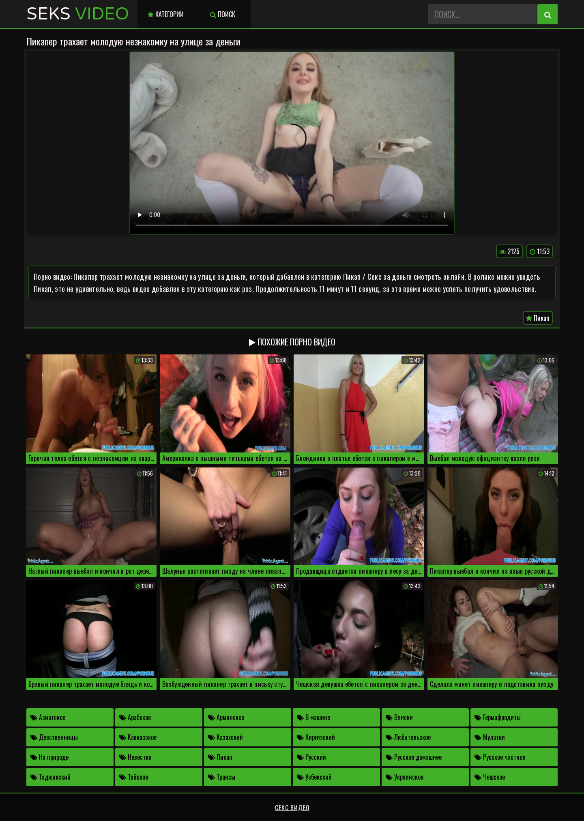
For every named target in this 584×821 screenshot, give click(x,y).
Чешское (489, 777)
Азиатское (47, 717)
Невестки (135, 757)
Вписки (399, 717)
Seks (77, 14)
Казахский (225, 737)
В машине (313, 717)
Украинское (404, 777)
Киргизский (316, 737)
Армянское (226, 717)
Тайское (133, 777)
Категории (166, 14)
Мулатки (489, 737)
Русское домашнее (414, 757)
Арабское (135, 717)
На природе (49, 757)
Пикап (538, 318)
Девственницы (54, 737)
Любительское (408, 737)
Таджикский (50, 777)
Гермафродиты (497, 717)
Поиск (222, 14)
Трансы (221, 777)
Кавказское (138, 737)
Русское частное (499, 757)
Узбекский (314, 777)
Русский (311, 757)
